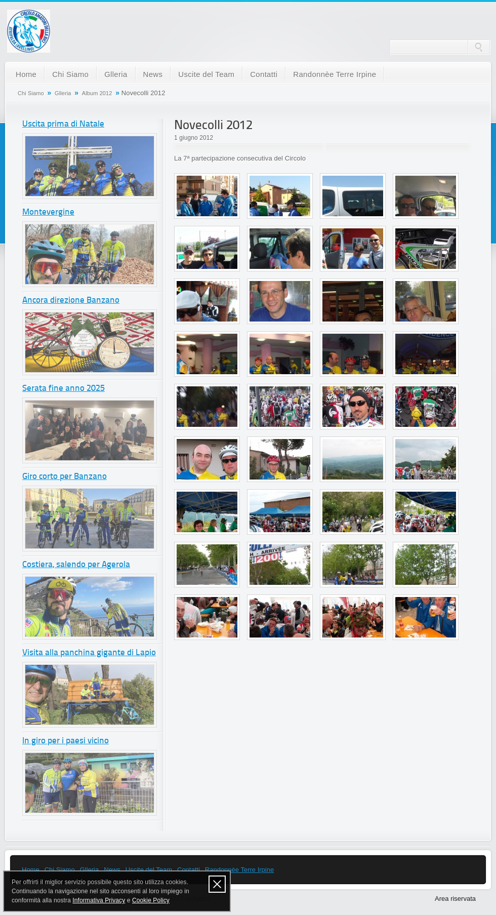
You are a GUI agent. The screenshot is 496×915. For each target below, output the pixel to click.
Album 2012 (97, 93)
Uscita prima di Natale (63, 124)
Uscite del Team (206, 74)
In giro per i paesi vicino (65, 741)
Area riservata (455, 898)
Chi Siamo (70, 74)
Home (26, 74)
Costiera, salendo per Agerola (76, 565)
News (153, 74)
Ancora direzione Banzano (70, 300)
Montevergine (48, 212)
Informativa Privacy (98, 900)
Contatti (263, 74)
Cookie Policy (151, 900)
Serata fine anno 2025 (63, 388)
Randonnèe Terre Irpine (334, 74)
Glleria (115, 74)
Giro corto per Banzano (64, 476)
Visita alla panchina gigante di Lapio (89, 653)
